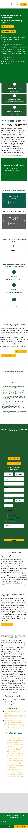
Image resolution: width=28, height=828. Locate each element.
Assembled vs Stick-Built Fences (14, 724)
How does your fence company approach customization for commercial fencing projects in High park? (13, 406)
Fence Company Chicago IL (15, 758)
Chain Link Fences (14, 517)
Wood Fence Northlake (14, 769)
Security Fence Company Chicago (14, 726)
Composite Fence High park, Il (16, 755)
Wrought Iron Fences (14, 165)
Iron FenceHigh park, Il (14, 751)
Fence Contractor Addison (15, 760)
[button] (17, 4)
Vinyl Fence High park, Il (14, 749)
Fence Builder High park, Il (15, 740)
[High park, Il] (14, 72)
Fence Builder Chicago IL (14, 762)
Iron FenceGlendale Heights (15, 773)
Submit (14, 540)
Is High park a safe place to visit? (13, 402)
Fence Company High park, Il (15, 737)
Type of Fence (9, 510)
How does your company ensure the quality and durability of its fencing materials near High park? (13, 392)
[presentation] (15, 533)
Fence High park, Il (12, 742)
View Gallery (14, 202)
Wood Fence (13, 514)
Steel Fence (12, 515)
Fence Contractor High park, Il (16, 739)
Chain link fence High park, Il (15, 753)
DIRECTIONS (8, 58)
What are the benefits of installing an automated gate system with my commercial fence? (14, 413)
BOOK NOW (7, 826)
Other (11, 519)
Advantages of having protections (14, 715)
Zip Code (7, 507)
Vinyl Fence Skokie (12, 771)
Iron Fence (12, 512)
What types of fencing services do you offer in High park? (13, 387)
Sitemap (3, 821)
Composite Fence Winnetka (15, 776)
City (5, 502)
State (16, 502)
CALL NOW (21, 826)
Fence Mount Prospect (14, 764)
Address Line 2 (8, 497)
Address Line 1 (8, 492)
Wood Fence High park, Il (14, 748)
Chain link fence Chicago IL (15, 774)
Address (6, 487)
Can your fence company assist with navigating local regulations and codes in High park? (13, 397)
